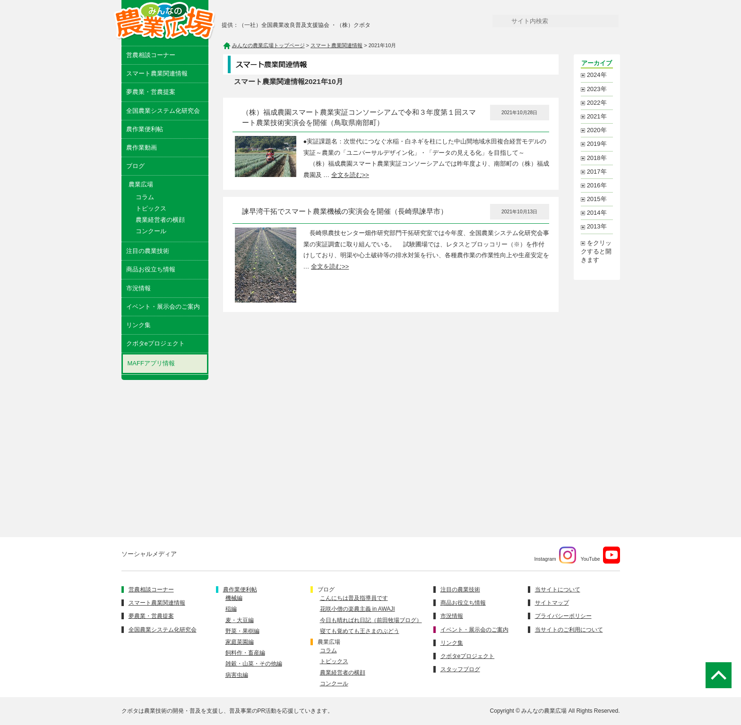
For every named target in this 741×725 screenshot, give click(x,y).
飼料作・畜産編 (245, 652)
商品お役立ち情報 (150, 269)
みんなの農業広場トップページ (268, 45)
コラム (145, 197)
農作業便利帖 (144, 129)
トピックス (151, 208)
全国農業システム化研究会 (163, 110)
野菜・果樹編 (242, 631)
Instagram (555, 555)
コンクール (151, 231)
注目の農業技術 (147, 250)
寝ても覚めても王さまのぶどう (359, 631)
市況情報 (138, 288)
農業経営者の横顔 (160, 219)
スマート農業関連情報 (157, 73)
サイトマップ (552, 602)
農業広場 (329, 642)
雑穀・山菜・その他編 (253, 663)
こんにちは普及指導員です (354, 598)
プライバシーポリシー (563, 616)
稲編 (231, 609)
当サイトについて (557, 589)
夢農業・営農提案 (150, 91)
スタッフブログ (460, 669)
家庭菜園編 (239, 642)
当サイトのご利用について (569, 629)
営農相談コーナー (150, 55)
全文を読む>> (350, 174)
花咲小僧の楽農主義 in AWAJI (357, 609)
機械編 (233, 598)
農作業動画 (141, 147)
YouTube (600, 555)
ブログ (135, 165)
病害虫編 (236, 675)
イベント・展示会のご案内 (163, 306)
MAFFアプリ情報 (151, 363)
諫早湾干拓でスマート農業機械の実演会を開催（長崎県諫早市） (345, 211)
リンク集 (138, 325)
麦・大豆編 (239, 620)
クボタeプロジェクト (155, 343)
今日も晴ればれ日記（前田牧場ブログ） (371, 620)
